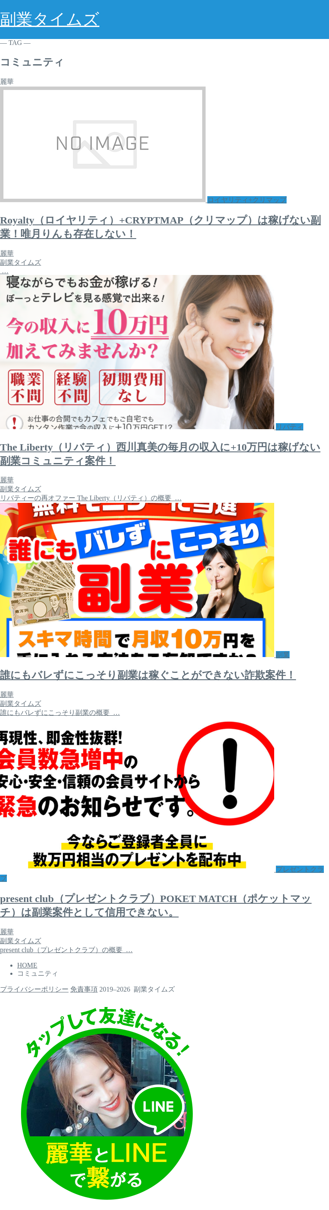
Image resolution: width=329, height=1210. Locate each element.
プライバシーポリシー (34, 989)
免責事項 (84, 989)
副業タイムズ (49, 19)
